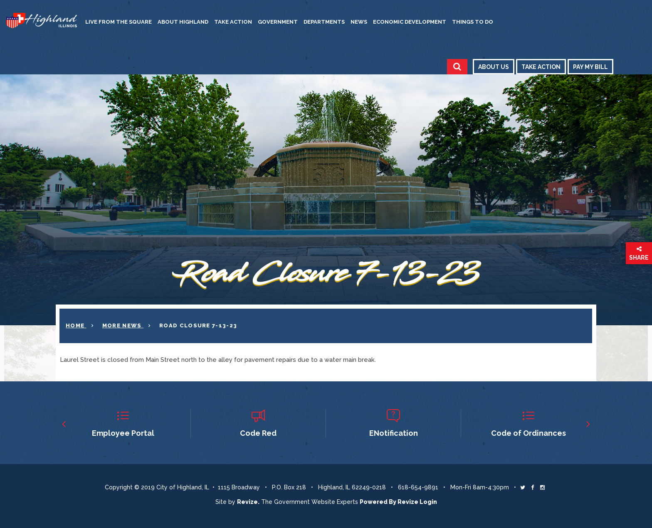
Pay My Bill (590, 67)
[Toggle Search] (457, 66)
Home (76, 325)
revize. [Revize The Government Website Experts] (248, 502)
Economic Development (409, 22)
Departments (324, 22)
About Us (493, 67)
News (359, 22)
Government (278, 22)
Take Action (233, 22)
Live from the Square (118, 22)
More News (122, 325)
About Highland (183, 22)
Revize (408, 502)
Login (428, 502)
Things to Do (472, 22)
